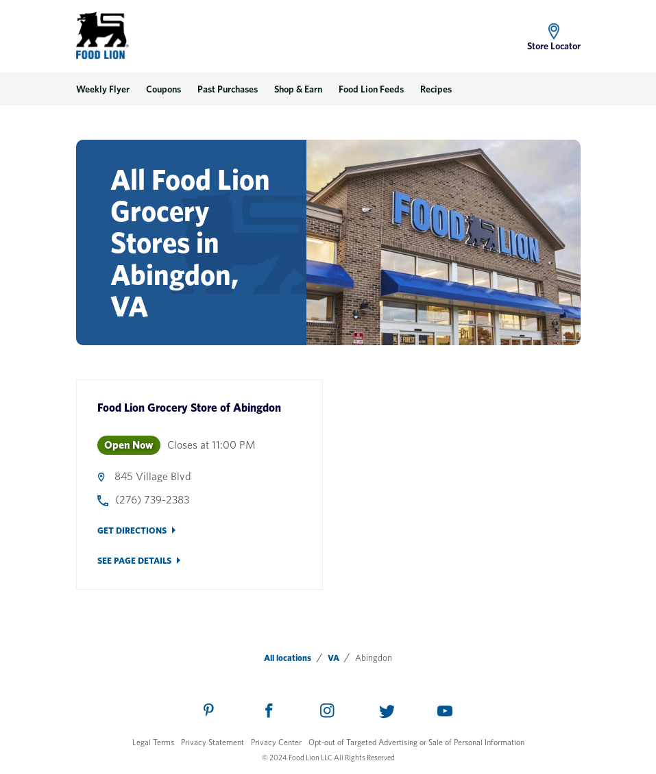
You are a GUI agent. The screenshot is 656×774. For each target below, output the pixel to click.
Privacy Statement (212, 742)
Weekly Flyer (103, 89)
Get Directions (132, 530)
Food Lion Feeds (371, 89)
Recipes (436, 89)
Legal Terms (153, 742)
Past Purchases (227, 89)
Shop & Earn (298, 89)
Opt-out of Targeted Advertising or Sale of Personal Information (416, 742)
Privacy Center (276, 742)
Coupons (163, 89)
